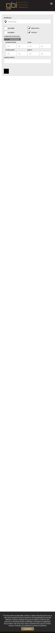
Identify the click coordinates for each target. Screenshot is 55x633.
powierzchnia (11, 42)
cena (29, 42)
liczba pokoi (10, 50)
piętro (30, 50)
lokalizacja (7, 18)
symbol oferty (9, 57)
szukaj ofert (6, 71)
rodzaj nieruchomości (12, 36)
